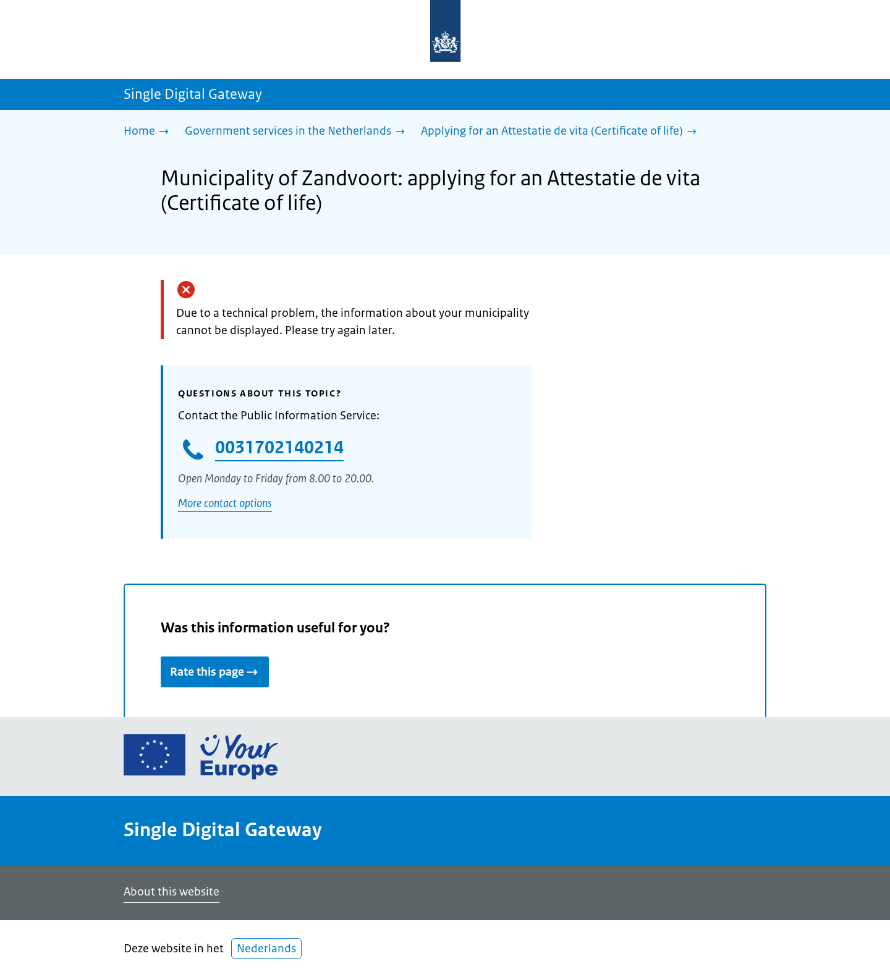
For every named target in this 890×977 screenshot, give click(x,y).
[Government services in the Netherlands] (298, 131)
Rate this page (215, 672)
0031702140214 (279, 447)
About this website (171, 891)
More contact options (225, 503)
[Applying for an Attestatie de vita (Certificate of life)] (562, 131)
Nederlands (266, 948)
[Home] (149, 131)
